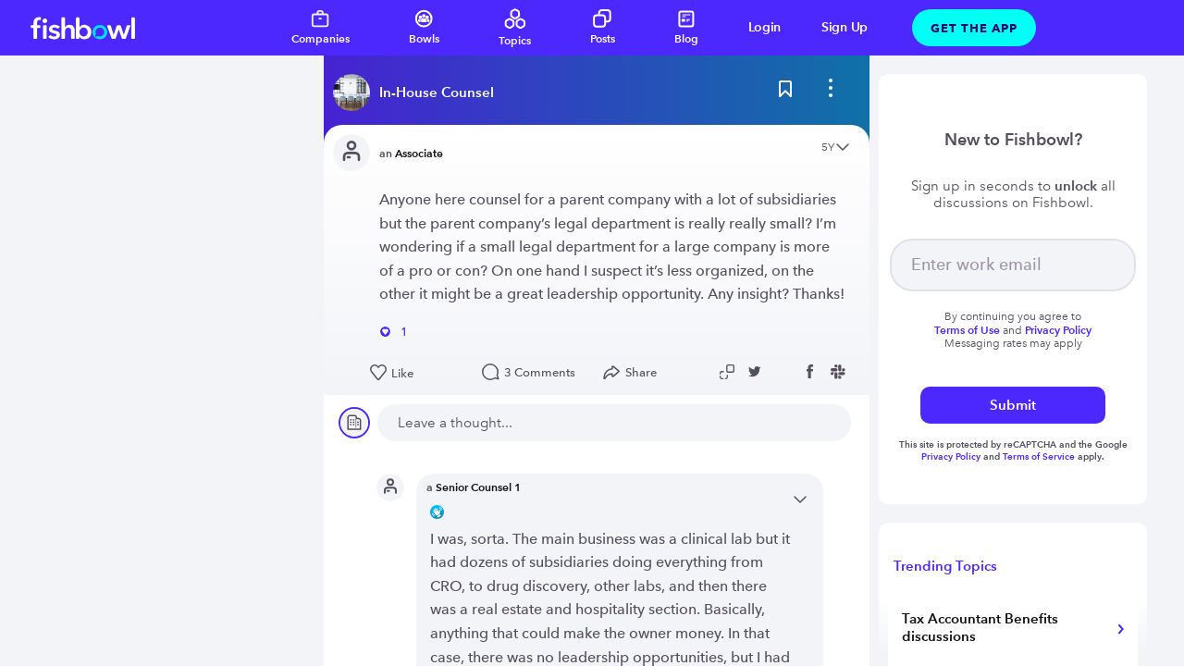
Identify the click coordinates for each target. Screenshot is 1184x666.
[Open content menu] (842, 148)
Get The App (974, 27)
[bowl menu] (830, 92)
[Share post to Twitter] (757, 372)
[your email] (1013, 265)
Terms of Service (1039, 456)
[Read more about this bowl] (418, 92)
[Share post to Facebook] (813, 372)
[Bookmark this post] (785, 92)
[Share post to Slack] (841, 372)
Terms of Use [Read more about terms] (967, 330)
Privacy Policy (952, 456)
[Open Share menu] (634, 373)
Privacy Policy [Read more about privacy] (1058, 330)
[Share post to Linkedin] (785, 372)
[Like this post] (416, 373)
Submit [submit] (1013, 404)
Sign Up (844, 27)
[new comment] (614, 422)
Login (765, 27)
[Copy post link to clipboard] (730, 372)
